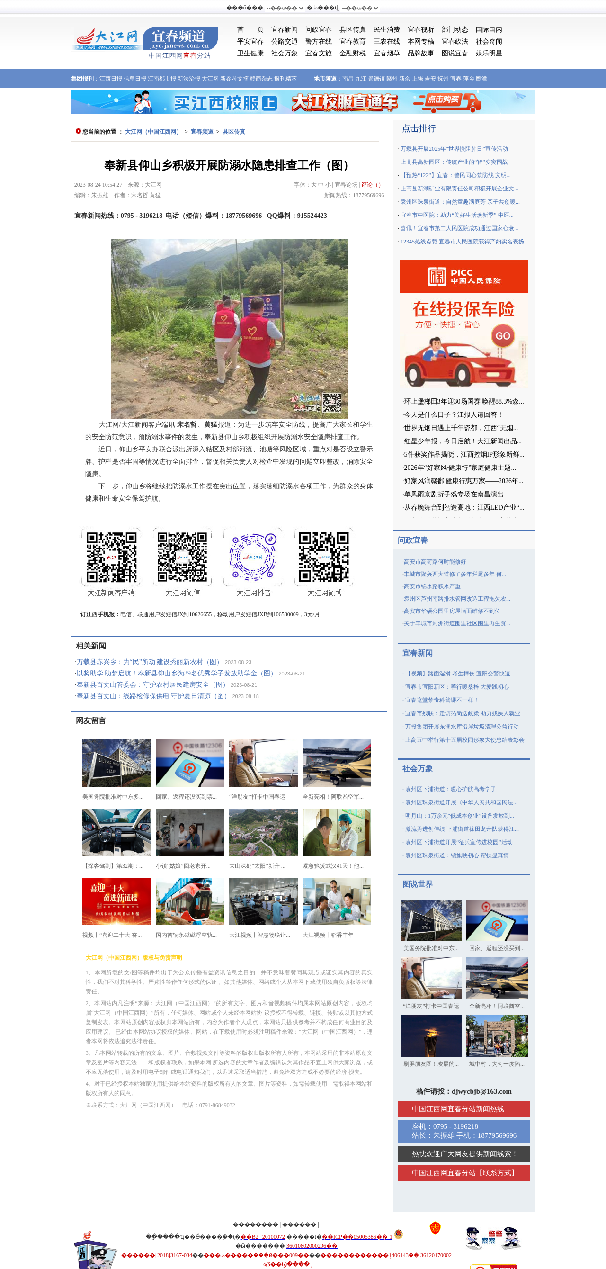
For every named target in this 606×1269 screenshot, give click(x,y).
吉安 (430, 78)
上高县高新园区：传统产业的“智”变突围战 (454, 162)
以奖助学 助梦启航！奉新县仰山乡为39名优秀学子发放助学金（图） (177, 673)
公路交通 (284, 41)
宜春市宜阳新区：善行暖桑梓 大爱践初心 (457, 687)
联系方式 (497, 1173)
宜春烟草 (387, 53)
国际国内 (489, 29)
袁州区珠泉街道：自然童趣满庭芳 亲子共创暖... (460, 201)
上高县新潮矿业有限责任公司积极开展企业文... (459, 188)
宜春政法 (455, 41)
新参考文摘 (234, 78)
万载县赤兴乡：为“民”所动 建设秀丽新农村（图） (150, 662)
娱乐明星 (489, 53)
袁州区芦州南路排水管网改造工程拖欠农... (457, 598)
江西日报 (110, 78)
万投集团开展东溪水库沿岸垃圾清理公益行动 (462, 726)
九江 (360, 78)
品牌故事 (421, 53)
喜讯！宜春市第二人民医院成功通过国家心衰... (459, 228)
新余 (404, 78)
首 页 (250, 29)
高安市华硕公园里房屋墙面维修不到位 (452, 611)
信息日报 (135, 78)
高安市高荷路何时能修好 (435, 561)
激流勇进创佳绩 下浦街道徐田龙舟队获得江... (462, 829)
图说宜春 (455, 53)
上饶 (417, 78)
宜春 (456, 78)
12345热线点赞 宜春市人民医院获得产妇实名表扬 (462, 241)
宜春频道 (202, 131)
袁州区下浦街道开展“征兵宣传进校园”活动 (459, 842)
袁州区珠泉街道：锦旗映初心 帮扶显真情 (457, 855)
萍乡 (468, 78)
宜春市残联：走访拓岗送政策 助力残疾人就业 (462, 713)
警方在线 (318, 41)
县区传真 (352, 29)
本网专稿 (421, 41)
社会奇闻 (489, 41)
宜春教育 (352, 41)
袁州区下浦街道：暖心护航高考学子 (450, 789)
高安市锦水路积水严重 (432, 586)
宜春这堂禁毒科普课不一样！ (442, 700)
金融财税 (352, 53)
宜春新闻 (284, 29)
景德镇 (376, 78)
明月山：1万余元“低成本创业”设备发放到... (459, 815)
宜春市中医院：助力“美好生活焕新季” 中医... (457, 215)
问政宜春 (318, 29)
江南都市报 (162, 78)
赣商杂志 (261, 78)
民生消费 (387, 29)
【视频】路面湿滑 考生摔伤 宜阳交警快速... (460, 673)
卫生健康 (250, 53)
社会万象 (284, 53)
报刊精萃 (285, 78)
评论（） (372, 184)
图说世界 (417, 884)
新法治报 (189, 78)
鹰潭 (481, 78)
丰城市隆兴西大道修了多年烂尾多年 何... (455, 574)
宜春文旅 (318, 53)
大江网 (210, 78)
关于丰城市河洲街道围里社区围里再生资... (457, 623)
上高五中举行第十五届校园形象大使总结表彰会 (465, 740)
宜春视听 (421, 29)
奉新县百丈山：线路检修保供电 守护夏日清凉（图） (154, 696)
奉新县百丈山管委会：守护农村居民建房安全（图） (153, 684)
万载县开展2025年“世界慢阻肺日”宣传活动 (454, 148)
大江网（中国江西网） (153, 131)
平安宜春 (250, 41)
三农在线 (387, 41)
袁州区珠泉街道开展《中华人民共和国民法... (461, 802)
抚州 (443, 78)
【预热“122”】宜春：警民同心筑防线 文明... (456, 175)
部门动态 (455, 29)
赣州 (392, 78)
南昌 (348, 78)
